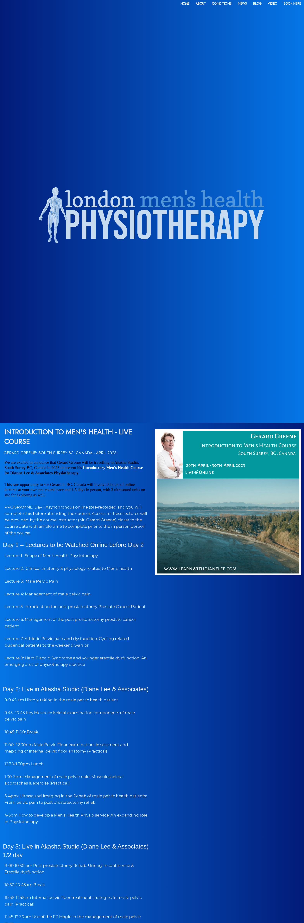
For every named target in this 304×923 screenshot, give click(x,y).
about (201, 3)
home (184, 3)
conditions (221, 3)
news (242, 3)
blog (257, 3)
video (272, 3)
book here (292, 3)
